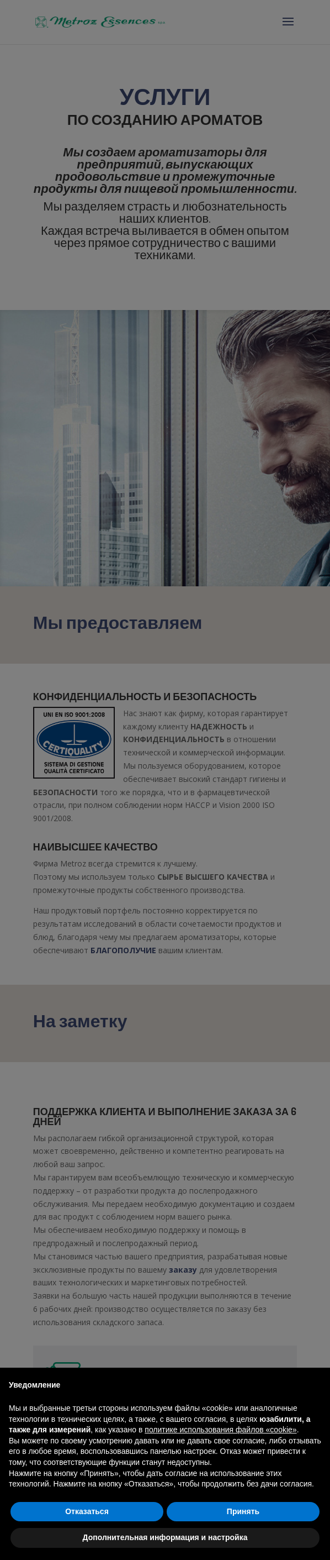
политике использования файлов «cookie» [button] (220, 1429)
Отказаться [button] (87, 1511)
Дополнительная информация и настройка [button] (165, 1537)
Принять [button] (243, 1511)
